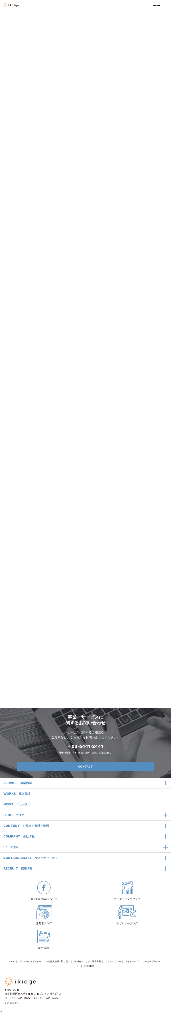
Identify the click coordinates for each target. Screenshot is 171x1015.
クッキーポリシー (152, 961)
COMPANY (19, 836)
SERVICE (17, 783)
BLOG (13, 815)
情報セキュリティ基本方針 (87, 961)
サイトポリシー (113, 961)
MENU (156, 5)
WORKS (16, 794)
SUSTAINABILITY (30, 858)
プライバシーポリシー (30, 961)
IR (10, 847)
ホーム (11, 961)
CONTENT (26, 826)
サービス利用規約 (85, 966)
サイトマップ (131, 961)
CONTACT (113, 766)
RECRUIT (18, 868)
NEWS (15, 804)
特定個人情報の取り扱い (58, 961)
